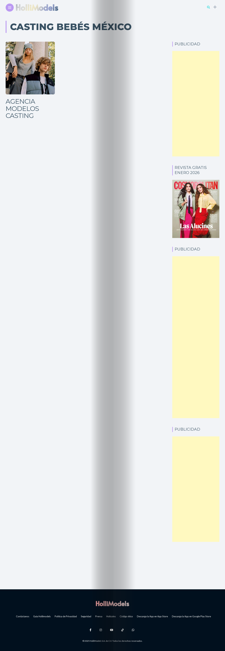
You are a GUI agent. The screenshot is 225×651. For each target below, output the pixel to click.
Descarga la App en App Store (152, 616)
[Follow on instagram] (101, 629)
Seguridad (86, 616)
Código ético (126, 616)
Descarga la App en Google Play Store (191, 616)
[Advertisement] (195, 103)
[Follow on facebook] (91, 629)
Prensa (98, 616)
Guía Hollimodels (42, 616)
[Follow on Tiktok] (123, 629)
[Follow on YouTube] (112, 629)
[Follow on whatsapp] (133, 629)
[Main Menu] (9, 8)
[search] (208, 7)
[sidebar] (215, 7)
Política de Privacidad (66, 616)
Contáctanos (22, 616)
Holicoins (111, 616)
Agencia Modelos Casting (22, 108)
